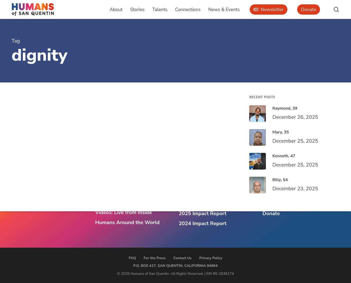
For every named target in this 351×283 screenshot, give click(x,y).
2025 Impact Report (202, 213)
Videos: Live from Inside (123, 212)
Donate (271, 213)
